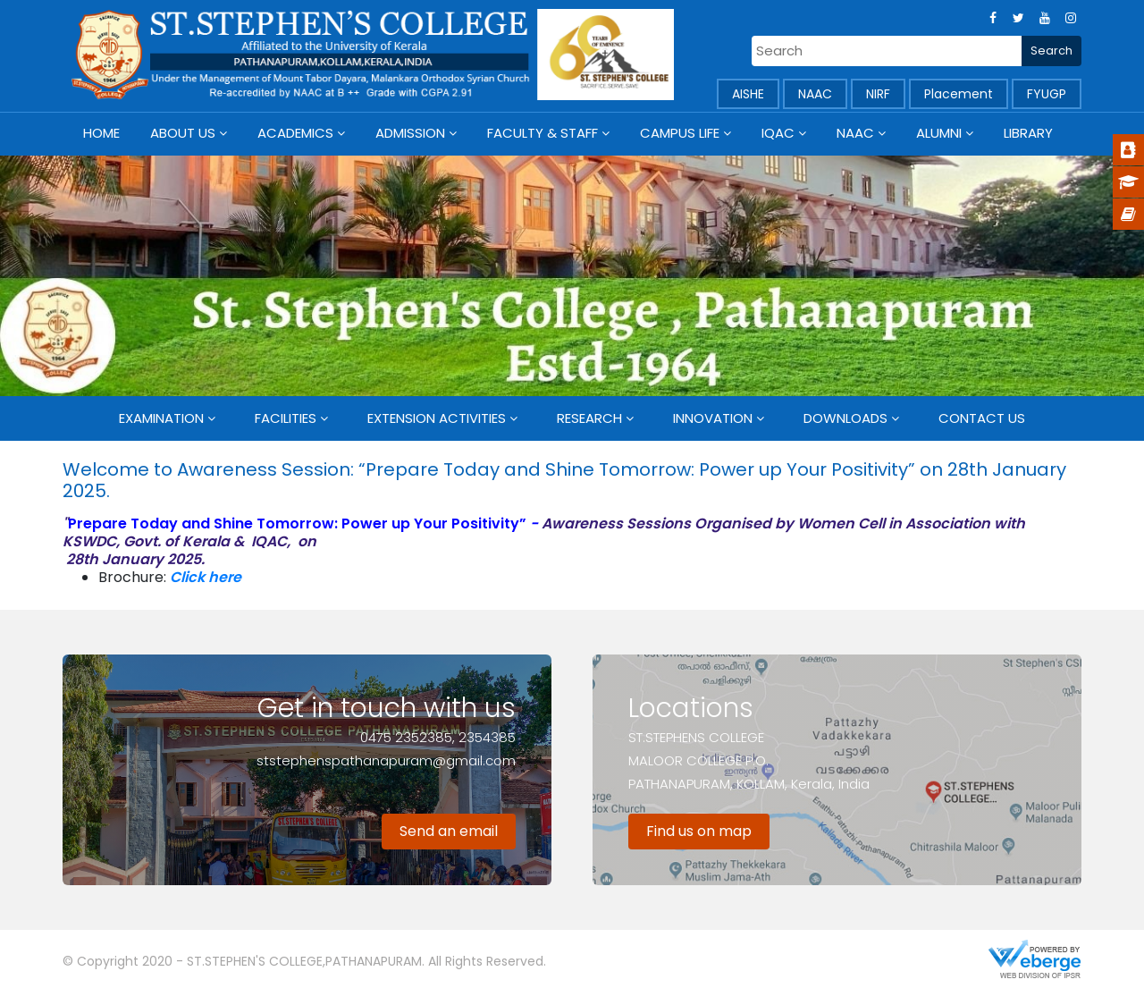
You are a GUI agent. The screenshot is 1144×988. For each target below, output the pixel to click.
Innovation (713, 418)
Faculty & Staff (542, 132)
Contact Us (981, 418)
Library (1028, 132)
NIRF (878, 94)
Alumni (939, 132)
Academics (295, 132)
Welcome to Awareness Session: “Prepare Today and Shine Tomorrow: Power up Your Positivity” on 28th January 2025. (564, 480)
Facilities (285, 418)
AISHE (748, 94)
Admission (410, 132)
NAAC (815, 94)
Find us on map (699, 831)
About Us (182, 132)
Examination (161, 418)
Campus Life (679, 132)
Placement (958, 94)
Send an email (449, 831)
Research (589, 418)
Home (101, 132)
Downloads (845, 418)
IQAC (778, 132)
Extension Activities (436, 418)
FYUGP (1046, 94)
